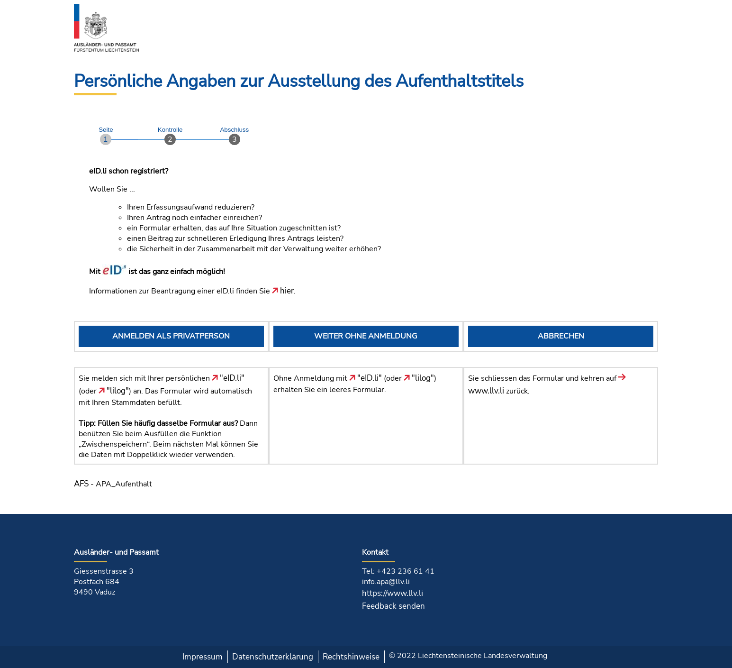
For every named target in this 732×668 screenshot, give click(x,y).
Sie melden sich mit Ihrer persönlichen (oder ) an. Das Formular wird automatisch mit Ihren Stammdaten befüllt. (165, 390)
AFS (81, 483)
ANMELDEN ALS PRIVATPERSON (171, 336)
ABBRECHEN (561, 336)
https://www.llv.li (392, 593)
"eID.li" (228, 378)
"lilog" (114, 390)
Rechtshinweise (351, 656)
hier (283, 290)
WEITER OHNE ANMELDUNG (365, 336)
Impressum (202, 656)
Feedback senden (393, 606)
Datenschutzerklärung (272, 656)
